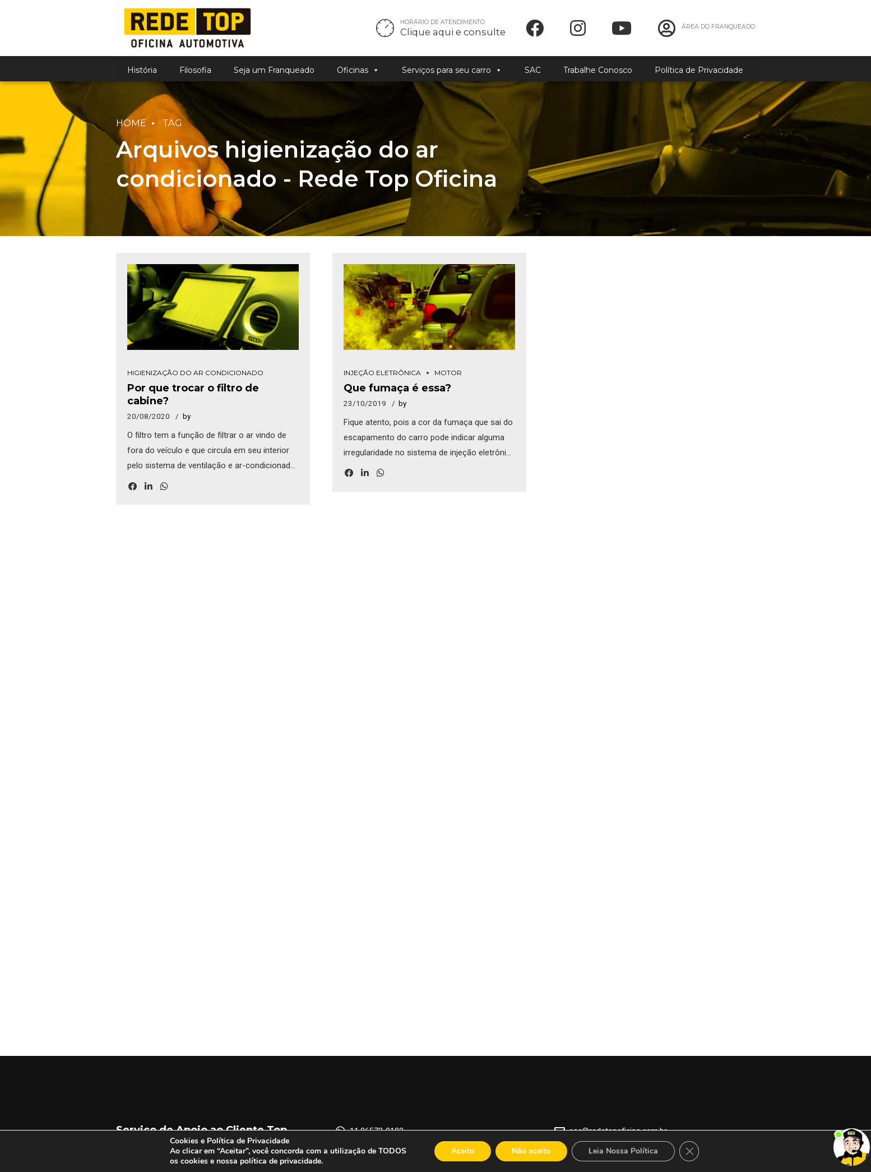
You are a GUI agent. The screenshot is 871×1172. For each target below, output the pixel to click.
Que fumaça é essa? (397, 393)
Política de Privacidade (699, 70)
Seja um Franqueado (274, 70)
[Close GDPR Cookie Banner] (689, 1151)
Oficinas (358, 70)
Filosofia (195, 70)
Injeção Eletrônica (382, 378)
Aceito (462, 1151)
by (187, 408)
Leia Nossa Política (623, 1151)
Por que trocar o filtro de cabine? (215, 393)
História (142, 70)
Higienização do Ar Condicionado (195, 378)
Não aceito (531, 1151)
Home (131, 122)
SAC (533, 70)
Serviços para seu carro (452, 70)
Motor (448, 378)
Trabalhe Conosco (597, 70)
